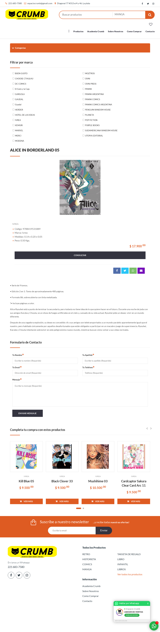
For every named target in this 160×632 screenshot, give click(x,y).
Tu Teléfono (88, 365)
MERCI (18, 134)
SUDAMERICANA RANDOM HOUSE (101, 129)
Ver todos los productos (129, 572)
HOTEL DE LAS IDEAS (25, 113)
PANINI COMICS (92, 97)
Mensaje (17, 378)
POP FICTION (91, 118)
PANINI (88, 87)
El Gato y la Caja (22, 87)
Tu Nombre (18, 353)
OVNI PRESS (90, 82)
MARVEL (19, 129)
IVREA (18, 118)
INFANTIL (122, 562)
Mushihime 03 (98, 479)
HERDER (19, 108)
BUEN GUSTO (21, 71)
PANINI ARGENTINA (94, 92)
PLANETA (89, 113)
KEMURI (19, 123)
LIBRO (120, 557)
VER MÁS (26, 499)
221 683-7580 (15, 3)
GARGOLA (20, 92)
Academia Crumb (95, 29)
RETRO (86, 552)
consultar (80, 253)
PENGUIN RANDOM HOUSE (98, 108)
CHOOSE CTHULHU (24, 77)
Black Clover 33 (62, 479)
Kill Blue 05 (26, 479)
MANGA (87, 567)
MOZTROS (90, 71)
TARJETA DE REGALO (129, 552)
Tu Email (17, 365)
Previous (16, 185)
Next (144, 185)
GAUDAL (19, 97)
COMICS (87, 562)
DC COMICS (20, 82)
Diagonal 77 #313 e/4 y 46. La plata (73, 3)
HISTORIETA (89, 557)
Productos (78, 29)
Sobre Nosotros (115, 29)
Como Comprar (134, 29)
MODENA (19, 139)
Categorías (19, 46)
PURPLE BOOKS (92, 123)
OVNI (87, 77)
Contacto (150, 29)
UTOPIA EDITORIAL (94, 134)
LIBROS (121, 567)
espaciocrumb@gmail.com (39, 3)
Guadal (18, 103)
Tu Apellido (88, 353)
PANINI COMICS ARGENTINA (98, 103)
